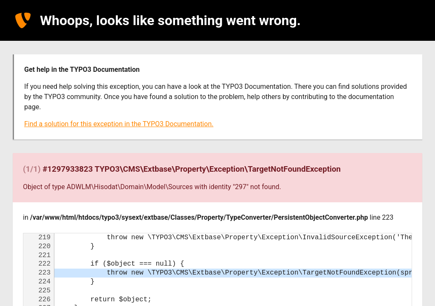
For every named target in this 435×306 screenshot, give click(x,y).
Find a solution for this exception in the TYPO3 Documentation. (118, 124)
